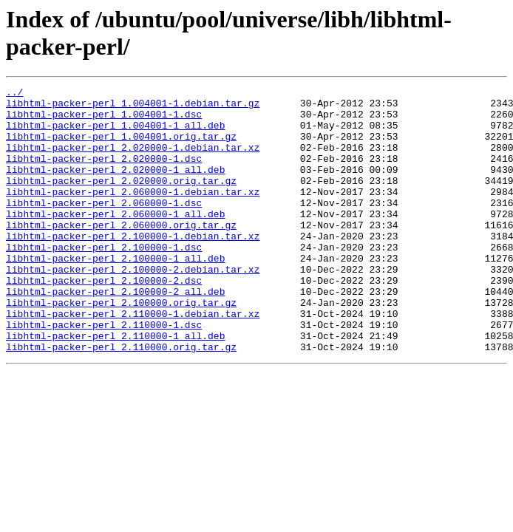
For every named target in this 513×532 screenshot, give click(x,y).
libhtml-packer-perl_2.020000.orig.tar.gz (121, 200)
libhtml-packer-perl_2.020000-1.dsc (104, 173)
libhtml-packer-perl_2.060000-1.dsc (104, 226)
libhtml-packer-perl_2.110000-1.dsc (104, 373)
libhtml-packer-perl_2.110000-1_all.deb (115, 386)
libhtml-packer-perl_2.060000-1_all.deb (115, 240)
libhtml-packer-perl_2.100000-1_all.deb (115, 293)
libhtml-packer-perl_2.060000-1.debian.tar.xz (132, 213)
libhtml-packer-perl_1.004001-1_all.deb (115, 133)
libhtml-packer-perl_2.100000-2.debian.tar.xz (132, 306)
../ (14, 93)
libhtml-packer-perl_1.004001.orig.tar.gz (121, 147)
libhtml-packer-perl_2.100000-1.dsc (104, 280)
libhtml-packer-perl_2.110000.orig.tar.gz (121, 399)
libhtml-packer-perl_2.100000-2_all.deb (115, 333)
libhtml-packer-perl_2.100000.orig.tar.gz (121, 346)
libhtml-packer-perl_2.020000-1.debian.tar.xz (132, 160)
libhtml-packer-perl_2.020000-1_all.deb (115, 187)
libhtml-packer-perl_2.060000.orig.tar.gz (121, 253)
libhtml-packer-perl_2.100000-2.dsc (104, 320)
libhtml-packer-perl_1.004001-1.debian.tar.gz (132, 107)
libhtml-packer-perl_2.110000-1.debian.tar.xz (132, 359)
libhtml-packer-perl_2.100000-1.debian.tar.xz (132, 266)
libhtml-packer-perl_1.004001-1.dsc (104, 120)
